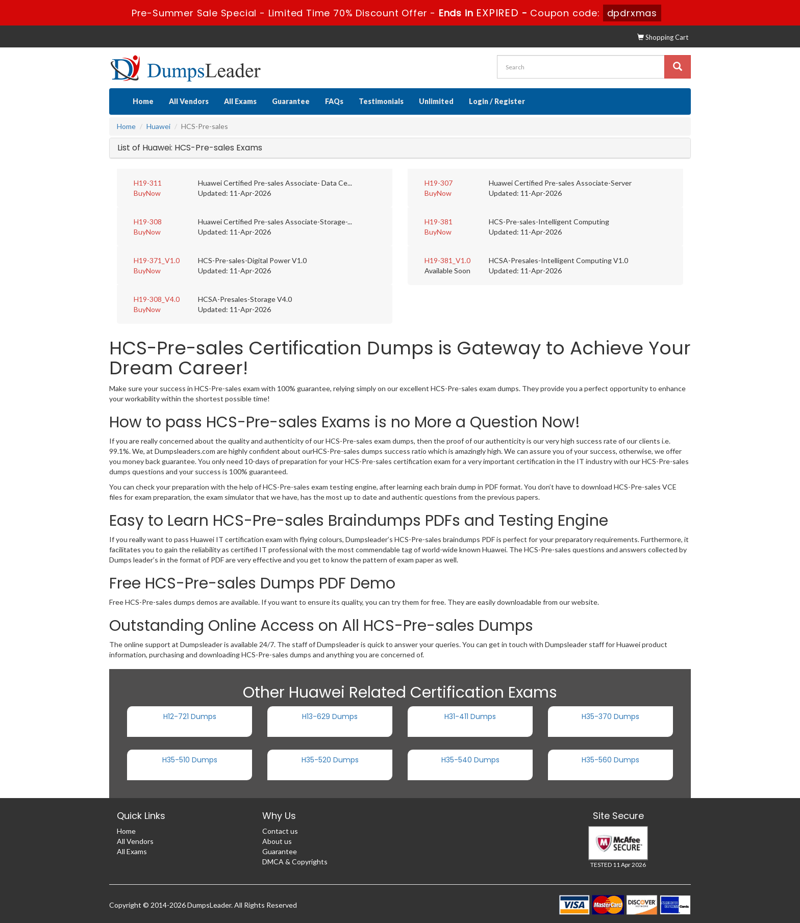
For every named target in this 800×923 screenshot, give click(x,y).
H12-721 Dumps (189, 716)
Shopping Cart (662, 37)
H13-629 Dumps (330, 716)
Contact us (280, 831)
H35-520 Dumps (330, 760)
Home (143, 101)
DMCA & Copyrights (295, 861)
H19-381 (438, 221)
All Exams (240, 101)
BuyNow (147, 193)
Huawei (158, 126)
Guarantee (291, 101)
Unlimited (436, 101)
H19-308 (148, 221)
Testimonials (381, 101)
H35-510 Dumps (189, 760)
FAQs (334, 101)
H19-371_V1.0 (157, 260)
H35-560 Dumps (610, 760)
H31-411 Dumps (470, 716)
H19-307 (438, 182)
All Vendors (189, 101)
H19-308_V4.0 (157, 299)
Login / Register (497, 101)
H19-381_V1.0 (447, 260)
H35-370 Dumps (610, 716)
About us (277, 841)
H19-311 (148, 182)
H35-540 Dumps (470, 760)
